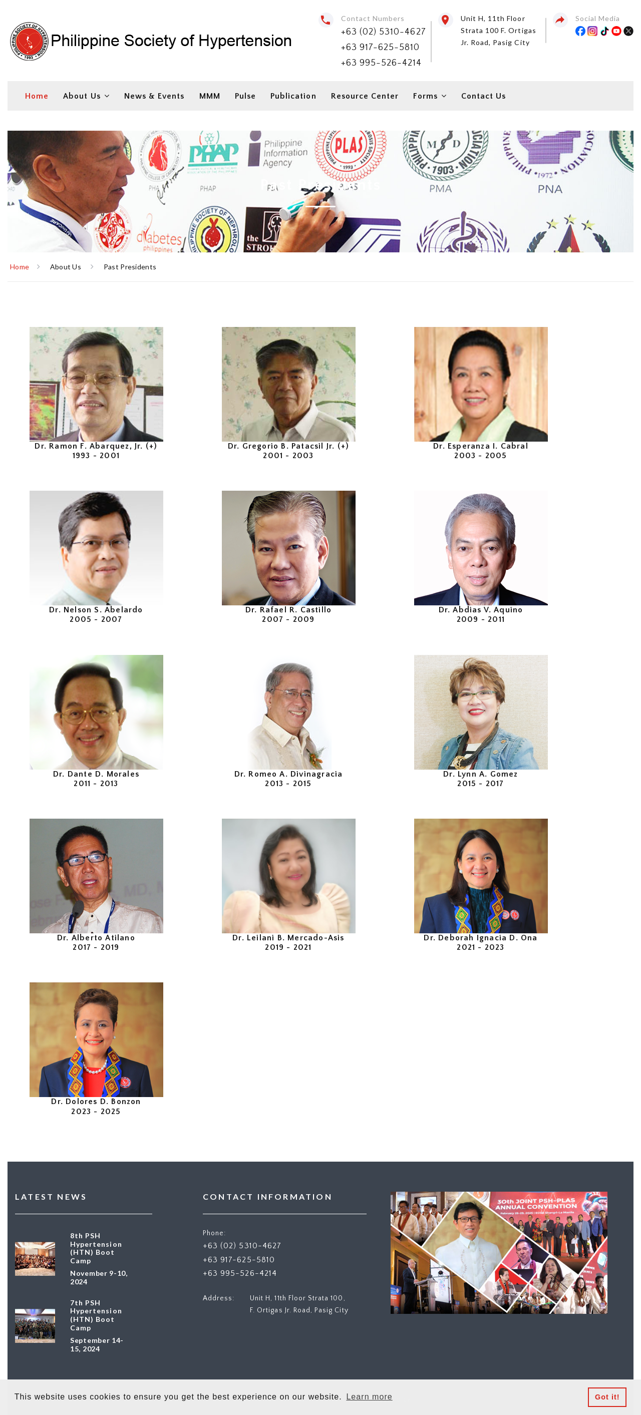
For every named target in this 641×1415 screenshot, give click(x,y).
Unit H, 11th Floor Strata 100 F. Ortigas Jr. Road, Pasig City (498, 30)
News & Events (154, 96)
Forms (425, 96)
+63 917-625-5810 (380, 48)
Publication (293, 96)
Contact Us (483, 96)
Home (37, 96)
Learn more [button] (369, 1396)
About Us (81, 96)
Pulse (245, 96)
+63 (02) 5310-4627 (383, 32)
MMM (209, 96)
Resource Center (365, 96)
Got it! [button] (607, 1397)
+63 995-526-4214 (381, 63)
